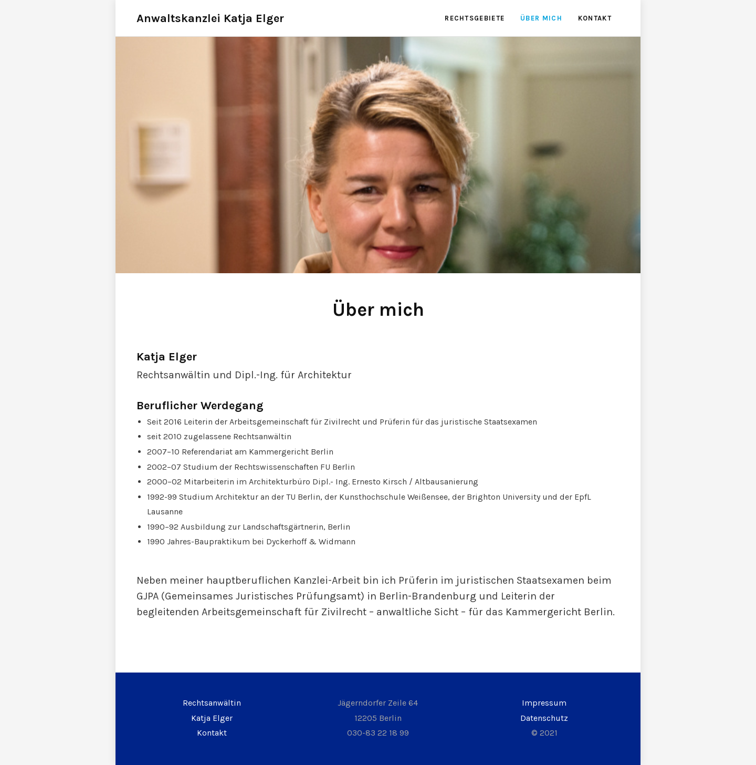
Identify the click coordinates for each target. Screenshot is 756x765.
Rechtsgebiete (475, 18)
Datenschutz (544, 718)
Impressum (544, 703)
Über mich (541, 18)
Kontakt (595, 18)
